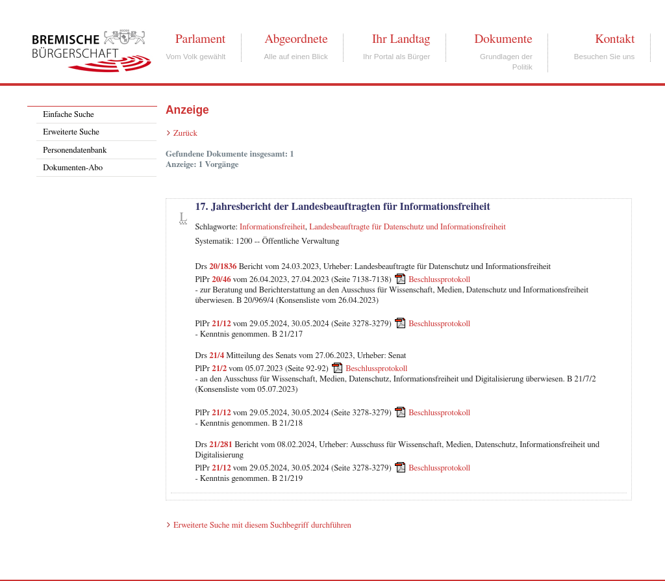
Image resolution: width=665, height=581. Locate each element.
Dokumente (503, 38)
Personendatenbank (75, 150)
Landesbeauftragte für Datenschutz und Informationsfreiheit (407, 227)
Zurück (185, 133)
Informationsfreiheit (272, 227)
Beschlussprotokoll (439, 280)
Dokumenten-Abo (73, 168)
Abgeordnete (296, 38)
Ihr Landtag (401, 38)
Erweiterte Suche (71, 132)
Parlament (200, 38)
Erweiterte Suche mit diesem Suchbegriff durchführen (262, 525)
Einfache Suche (68, 114)
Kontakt (614, 38)
